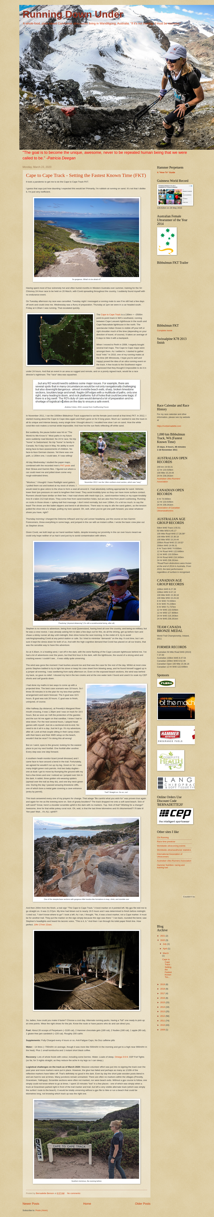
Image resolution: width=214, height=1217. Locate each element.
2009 (162, 1029)
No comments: (74, 1193)
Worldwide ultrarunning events (171, 846)
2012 (162, 1016)
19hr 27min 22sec (42, 924)
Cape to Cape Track (111, 314)
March (166, 953)
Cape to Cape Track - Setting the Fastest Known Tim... (167, 968)
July (165, 944)
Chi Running (163, 837)
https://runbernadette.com (169, 426)
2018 (162, 989)
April (165, 948)
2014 (162, 1007)
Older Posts (142, 1203)
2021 (162, 936)
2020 (162, 940)
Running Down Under (73, 14)
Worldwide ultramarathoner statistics (174, 850)
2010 (162, 1025)
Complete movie (164, 330)
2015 (162, 1002)
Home (87, 1203)
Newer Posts (31, 1203)
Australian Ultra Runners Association (174, 861)
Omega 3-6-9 (121, 1057)
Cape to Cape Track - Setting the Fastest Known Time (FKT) (86, 175)
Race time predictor (166, 841)
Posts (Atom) (41, 1210)
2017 (162, 993)
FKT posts (65, 465)
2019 (162, 984)
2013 (162, 1011)
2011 (162, 1020)
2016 (162, 998)
